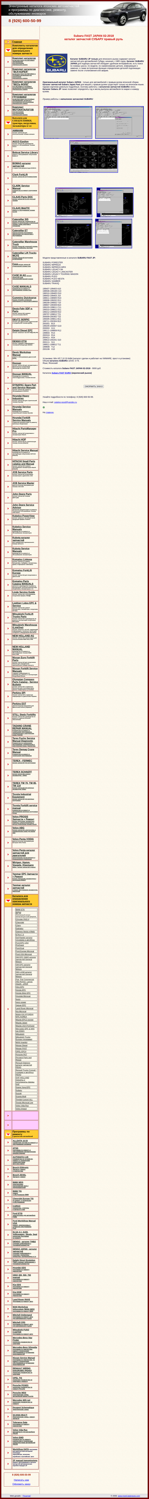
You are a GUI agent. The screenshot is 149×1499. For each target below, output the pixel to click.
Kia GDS (21, 1286)
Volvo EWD (24, 1440)
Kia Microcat (21, 1011)
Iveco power (21, 1002)
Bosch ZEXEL (19, 1176)
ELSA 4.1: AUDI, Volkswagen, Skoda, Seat (25, 1235)
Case (22, 265)
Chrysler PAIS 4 (22, 919)
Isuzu (18, 999)
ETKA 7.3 (20, 935)
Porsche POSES (22, 1387)
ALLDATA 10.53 (25, 1142)
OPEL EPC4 (21, 1051)
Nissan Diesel (21, 1045)
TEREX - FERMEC (24, 761)
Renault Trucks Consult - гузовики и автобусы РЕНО (26, 1072)
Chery (18, 925)
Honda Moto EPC (23, 993)
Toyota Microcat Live (24, 1102)
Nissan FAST (21, 1048)
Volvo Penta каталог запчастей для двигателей (24, 854)
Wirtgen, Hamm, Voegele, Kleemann (24, 864)
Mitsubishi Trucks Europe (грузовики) (24, 1038)
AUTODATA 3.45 (23, 1160)
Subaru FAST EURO (61, 373)
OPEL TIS (22, 1379)
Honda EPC (21, 990)
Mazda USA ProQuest (25, 1026)
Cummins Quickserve (25, 299)
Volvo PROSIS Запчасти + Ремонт (25, 820)
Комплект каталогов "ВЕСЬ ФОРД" (24, 85)
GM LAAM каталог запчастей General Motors (24, 974)
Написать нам (21, 1480)
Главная (17, 42)
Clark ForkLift (25, 175)
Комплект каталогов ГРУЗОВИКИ (24, 98)
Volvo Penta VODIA (23, 839)
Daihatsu (19, 928)
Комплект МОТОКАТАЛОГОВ (23, 110)
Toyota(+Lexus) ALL (24, 1099)
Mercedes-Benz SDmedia (25, 1350)
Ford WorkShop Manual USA (24, 1224)
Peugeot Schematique (23, 1408)
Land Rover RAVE (23, 1300)
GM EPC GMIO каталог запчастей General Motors (26, 959)
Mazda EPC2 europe (24, 1020)
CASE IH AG (23, 277)
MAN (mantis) (21, 1042)
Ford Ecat (20, 948)
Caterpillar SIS (25, 222)
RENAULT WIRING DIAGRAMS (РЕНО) (22, 1371)
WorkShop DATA (21, 1449)
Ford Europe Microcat (25, 951)
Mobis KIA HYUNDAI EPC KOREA (24, 1015)
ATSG (24, 1150)
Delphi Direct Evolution (24, 1262)
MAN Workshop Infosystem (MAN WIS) (23, 1309)
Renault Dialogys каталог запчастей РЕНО (24, 1065)
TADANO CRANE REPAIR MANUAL (23, 730)
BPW (18, 913)
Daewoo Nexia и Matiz (25, 931)
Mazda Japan (21, 1023)
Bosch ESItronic (21, 1169)
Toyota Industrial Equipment (23, 797)
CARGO (21, 1207)
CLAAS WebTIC (24, 209)
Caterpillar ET (23, 232)
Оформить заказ (21, 1484)
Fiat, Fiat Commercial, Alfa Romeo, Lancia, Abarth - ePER (25, 981)
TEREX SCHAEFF (22, 773)
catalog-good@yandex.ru (65, 402)
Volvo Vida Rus (22, 1106)
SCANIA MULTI (24, 1416)
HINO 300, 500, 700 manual (22, 1278)
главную (50, 412)
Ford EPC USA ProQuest (22, 944)
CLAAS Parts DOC (24, 198)
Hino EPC (20, 987)
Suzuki (19, 1093)
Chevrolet (20, 922)
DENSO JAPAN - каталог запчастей (25, 1252)
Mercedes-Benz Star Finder (22, 1340)
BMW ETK (20, 910)
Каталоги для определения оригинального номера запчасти (22, 900)
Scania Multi (21, 1096)
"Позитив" (26, 1496)
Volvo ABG (24, 830)
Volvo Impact (21, 1109)
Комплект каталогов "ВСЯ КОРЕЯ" (24, 73)
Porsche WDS (23, 1394)
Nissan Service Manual (24, 1361)
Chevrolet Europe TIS (23, 1200)
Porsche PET (21, 1054)
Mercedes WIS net (22, 1401)
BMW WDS (20, 1184)
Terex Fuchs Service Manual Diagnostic (24, 742)
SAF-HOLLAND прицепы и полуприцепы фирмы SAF (25, 1081)
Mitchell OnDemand (23, 1316)
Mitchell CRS (23, 1324)
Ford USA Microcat (24, 954)
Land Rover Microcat (24, 1008)
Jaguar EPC (21, 1005)
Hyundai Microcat (23, 996)
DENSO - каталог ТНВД (24, 1243)
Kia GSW (21, 1293)
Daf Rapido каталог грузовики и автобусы (25, 939)
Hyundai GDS (21, 1269)
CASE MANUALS (22, 288)
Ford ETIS (24, 1215)
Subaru (19, 1090)
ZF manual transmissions (25, 1460)
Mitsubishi (20, 1034)
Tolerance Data (21, 1424)
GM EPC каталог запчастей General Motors (24, 967)
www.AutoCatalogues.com (129, 1496)
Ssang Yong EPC (23, 1087)
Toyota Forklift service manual (25, 809)
